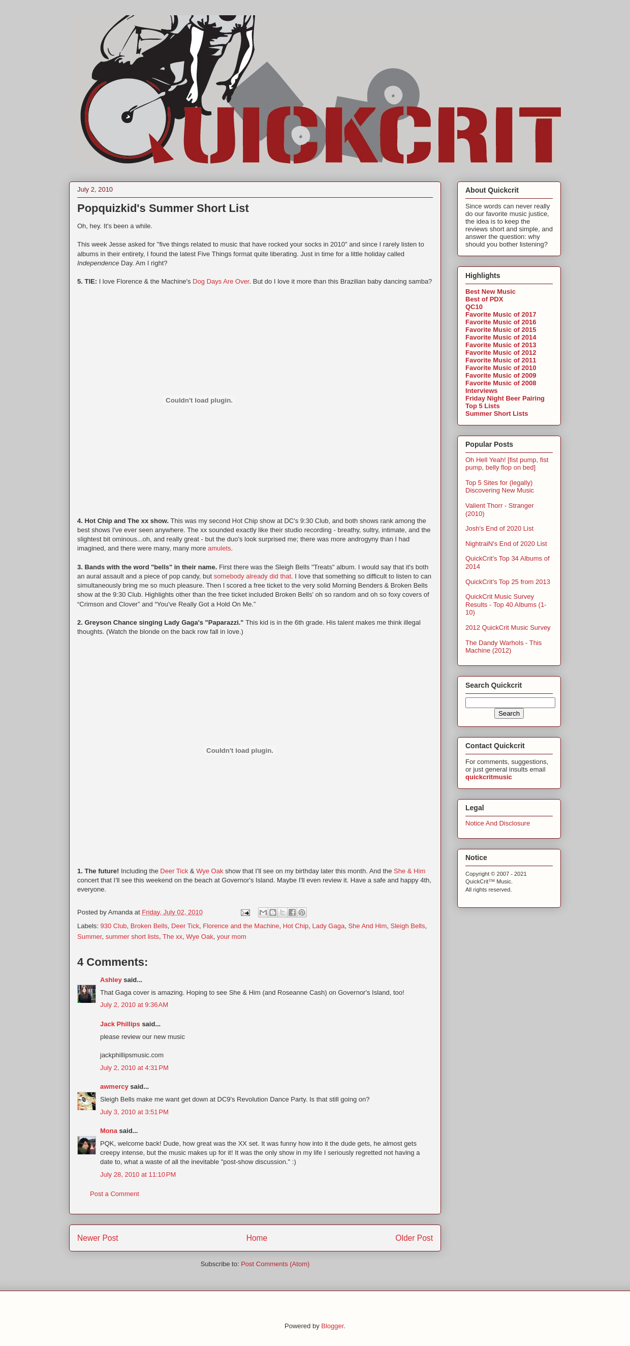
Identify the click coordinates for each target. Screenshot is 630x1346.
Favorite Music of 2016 (500, 322)
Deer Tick (174, 871)
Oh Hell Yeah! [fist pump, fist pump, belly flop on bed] (506, 464)
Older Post (414, 1238)
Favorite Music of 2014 (500, 337)
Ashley (111, 980)
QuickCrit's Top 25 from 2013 (507, 582)
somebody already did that (252, 576)
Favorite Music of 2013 (500, 345)
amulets (219, 548)
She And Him (367, 926)
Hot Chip (296, 926)
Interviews (481, 390)
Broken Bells (149, 926)
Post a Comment (114, 1194)
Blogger (332, 1326)
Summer (89, 936)
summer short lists (132, 936)
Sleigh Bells (408, 926)
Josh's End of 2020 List (499, 528)
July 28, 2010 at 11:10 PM (138, 1174)
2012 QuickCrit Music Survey (508, 627)
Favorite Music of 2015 (500, 329)
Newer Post (97, 1238)
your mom (231, 936)
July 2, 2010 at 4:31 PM (134, 1068)
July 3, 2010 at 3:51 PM (134, 1112)
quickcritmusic (488, 777)
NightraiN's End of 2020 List (506, 543)
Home (257, 1238)
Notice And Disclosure (497, 823)
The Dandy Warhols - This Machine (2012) (503, 647)
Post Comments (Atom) (275, 1264)
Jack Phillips (120, 1024)
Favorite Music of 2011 (500, 360)
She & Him (409, 871)
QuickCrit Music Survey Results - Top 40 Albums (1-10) (505, 604)
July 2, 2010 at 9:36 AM (134, 1004)
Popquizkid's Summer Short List (163, 208)
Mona (108, 1131)
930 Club (114, 926)
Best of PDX (484, 299)
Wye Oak (209, 871)
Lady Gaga (328, 926)
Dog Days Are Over (221, 281)
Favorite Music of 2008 (500, 383)
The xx (172, 936)
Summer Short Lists (496, 413)
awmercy (114, 1086)
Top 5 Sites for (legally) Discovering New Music (499, 487)
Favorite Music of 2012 (500, 352)
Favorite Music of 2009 (500, 375)
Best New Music (490, 291)
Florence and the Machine (241, 926)
